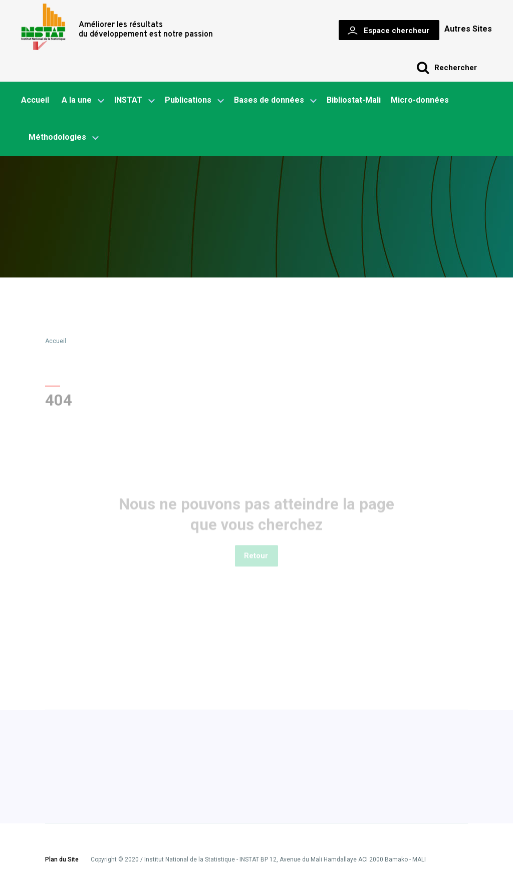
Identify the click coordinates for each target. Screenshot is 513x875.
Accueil (35, 100)
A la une (83, 100)
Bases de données (275, 100)
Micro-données (420, 100)
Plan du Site (62, 859)
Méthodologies (64, 137)
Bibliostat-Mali (354, 100)
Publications (188, 100)
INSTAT (134, 100)
